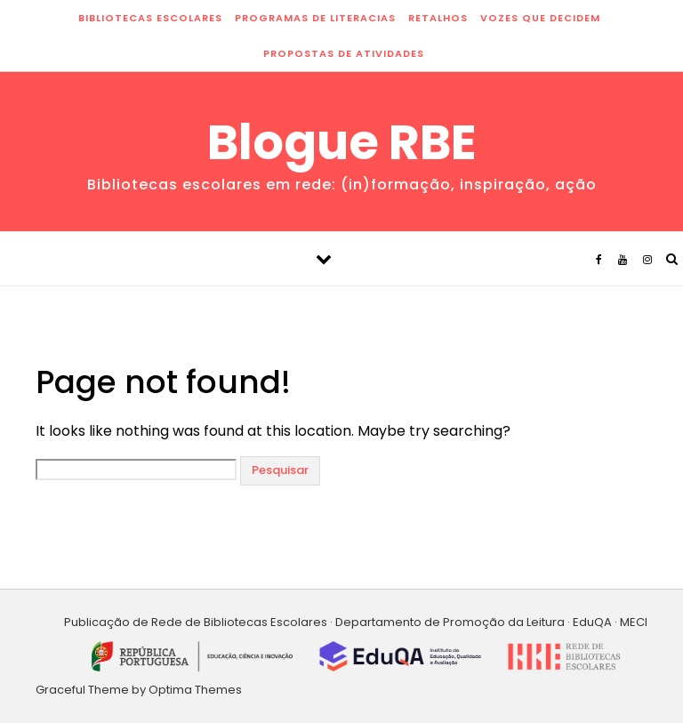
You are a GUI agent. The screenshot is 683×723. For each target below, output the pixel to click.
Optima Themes (195, 689)
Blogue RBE (342, 142)
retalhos (438, 18)
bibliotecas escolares (150, 18)
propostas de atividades (343, 53)
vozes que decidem (540, 18)
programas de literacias (315, 18)
